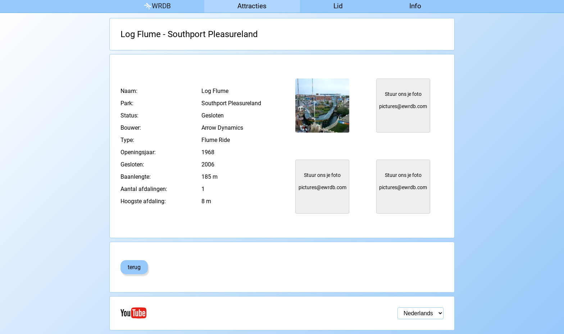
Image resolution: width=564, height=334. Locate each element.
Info (415, 6)
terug (134, 267)
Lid (338, 6)
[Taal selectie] (420, 313)
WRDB (157, 6)
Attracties (252, 6)
